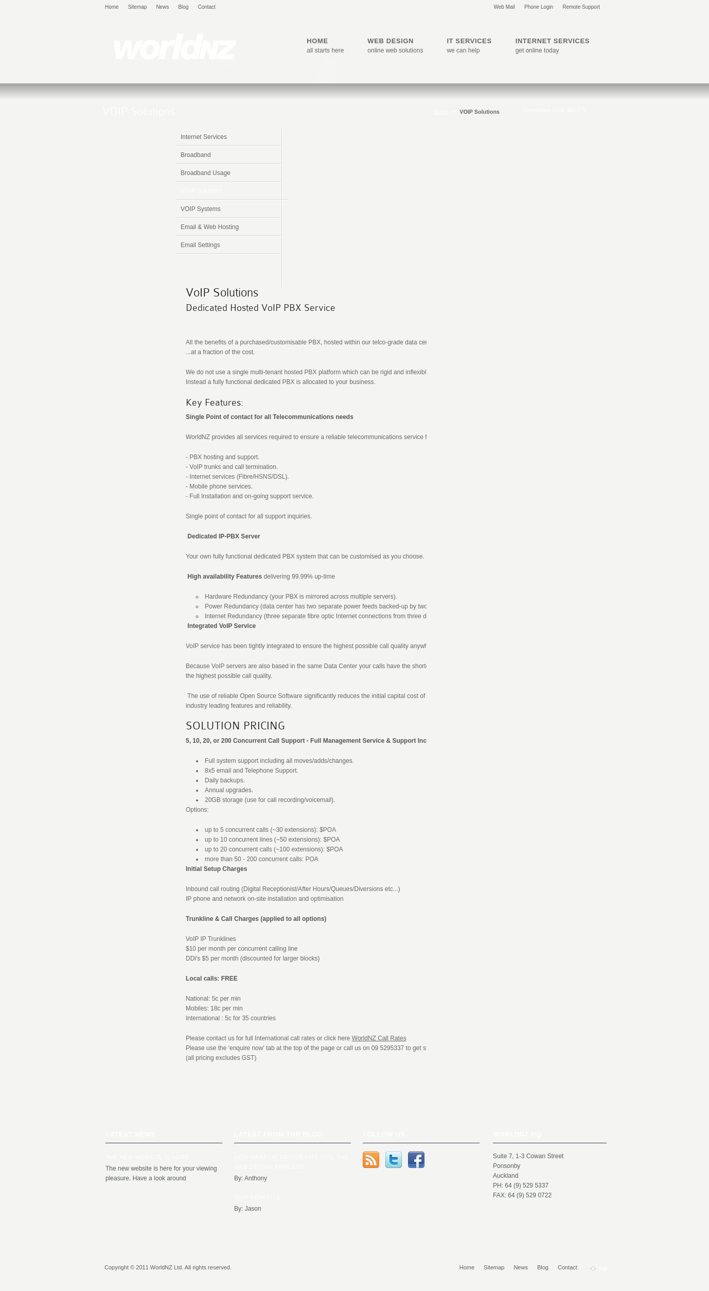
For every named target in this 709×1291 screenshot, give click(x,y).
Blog (183, 7)
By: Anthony (250, 1178)
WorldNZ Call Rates (379, 1038)
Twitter (393, 1160)
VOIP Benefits (257, 1197)
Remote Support (581, 7)
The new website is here (147, 1157)
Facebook (416, 1160)
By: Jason (247, 1208)
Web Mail (505, 7)
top (603, 1268)
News (162, 7)
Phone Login (538, 7)
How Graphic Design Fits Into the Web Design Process (291, 1162)
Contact (206, 7)
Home (112, 7)
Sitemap (137, 7)
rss (371, 1160)
